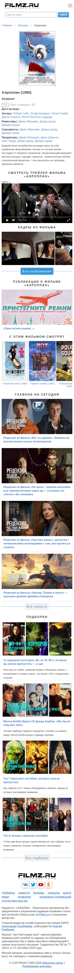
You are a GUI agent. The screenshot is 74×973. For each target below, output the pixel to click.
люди (5, 897)
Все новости (37, 606)
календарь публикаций (55, 897)
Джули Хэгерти (11, 117)
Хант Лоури (9, 141)
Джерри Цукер (10, 125)
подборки (24, 897)
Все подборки (37, 858)
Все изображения (37, 271)
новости (24, 893)
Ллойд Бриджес (40, 113)
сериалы (54, 893)
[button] (68, 248)
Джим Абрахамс (28, 121)
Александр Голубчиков (17, 926)
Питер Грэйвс (60, 113)
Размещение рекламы (37, 966)
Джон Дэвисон (50, 137)
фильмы (38, 893)
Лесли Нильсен (31, 117)
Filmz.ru (44, 914)
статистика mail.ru (15, 901)
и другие (46, 117)
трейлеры (8, 893)
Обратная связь (52, 962)
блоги (67, 893)
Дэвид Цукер (48, 121)
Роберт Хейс (21, 113)
